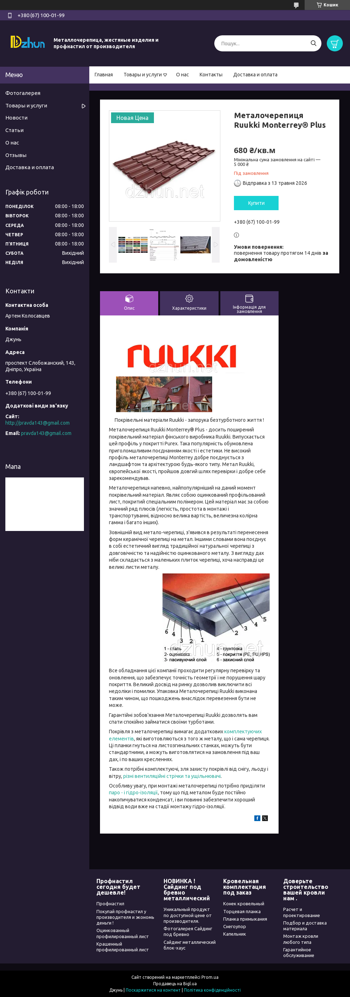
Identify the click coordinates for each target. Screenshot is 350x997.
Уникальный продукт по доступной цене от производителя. (188, 915)
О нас (182, 74)
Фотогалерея (22, 93)
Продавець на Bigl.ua (175, 983)
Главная (104, 74)
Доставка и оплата (255, 74)
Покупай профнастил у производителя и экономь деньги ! (125, 917)
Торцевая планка (242, 911)
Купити (256, 203)
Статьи (14, 130)
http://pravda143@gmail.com (37, 423)
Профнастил (110, 903)
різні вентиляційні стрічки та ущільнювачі (172, 776)
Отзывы (15, 155)
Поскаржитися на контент (153, 990)
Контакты (211, 74)
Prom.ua (210, 977)
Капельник (234, 933)
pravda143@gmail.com (46, 433)
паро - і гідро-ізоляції (133, 792)
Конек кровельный (243, 903)
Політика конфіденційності (212, 990)
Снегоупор (234, 926)
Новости (16, 118)
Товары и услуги (143, 74)
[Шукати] (313, 43)
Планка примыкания (245, 918)
